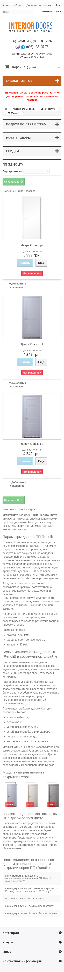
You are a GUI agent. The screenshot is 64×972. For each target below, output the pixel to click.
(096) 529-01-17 (20, 41)
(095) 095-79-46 (44, 41)
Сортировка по (12, 171)
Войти (58, 11)
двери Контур (25, 525)
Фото (58, 5)
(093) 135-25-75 (37, 47)
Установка (45, 5)
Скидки (12, 151)
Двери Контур (48, 109)
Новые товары (18, 138)
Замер (19, 5)
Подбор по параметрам (26, 124)
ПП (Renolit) (13, 113)
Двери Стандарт (32, 245)
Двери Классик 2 (32, 443)
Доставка (31, 5)
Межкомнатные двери (24, 109)
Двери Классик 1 (32, 344)
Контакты (8, 5)
